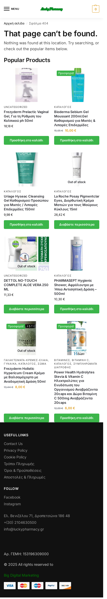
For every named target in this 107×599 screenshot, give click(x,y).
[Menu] (11, 9)
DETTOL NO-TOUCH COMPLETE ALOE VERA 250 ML (26, 284)
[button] (95, 9)
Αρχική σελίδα (14, 23)
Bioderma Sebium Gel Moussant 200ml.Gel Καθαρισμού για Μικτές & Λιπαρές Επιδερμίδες (74, 118)
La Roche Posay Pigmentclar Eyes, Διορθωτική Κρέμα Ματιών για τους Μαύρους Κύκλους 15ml (76, 202)
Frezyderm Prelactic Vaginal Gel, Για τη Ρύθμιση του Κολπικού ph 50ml (26, 116)
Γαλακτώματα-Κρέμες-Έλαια (26, 360)
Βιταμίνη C (80, 360)
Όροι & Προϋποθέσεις (23, 470)
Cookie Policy (15, 457)
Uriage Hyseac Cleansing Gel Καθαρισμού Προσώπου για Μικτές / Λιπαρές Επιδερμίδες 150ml (26, 202)
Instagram (12, 504)
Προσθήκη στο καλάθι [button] (26, 140)
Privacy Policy (15, 450)
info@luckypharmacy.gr (24, 529)
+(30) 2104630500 (20, 522)
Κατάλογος (62, 106)
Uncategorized (15, 106)
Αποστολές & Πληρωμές (24, 477)
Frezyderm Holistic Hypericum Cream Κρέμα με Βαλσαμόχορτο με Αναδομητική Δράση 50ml (24, 375)
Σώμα (42, 363)
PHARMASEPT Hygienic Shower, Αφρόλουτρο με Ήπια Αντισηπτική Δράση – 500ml (75, 287)
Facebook (12, 497)
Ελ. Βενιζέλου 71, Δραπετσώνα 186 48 (37, 516)
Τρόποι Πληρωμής (19, 463)
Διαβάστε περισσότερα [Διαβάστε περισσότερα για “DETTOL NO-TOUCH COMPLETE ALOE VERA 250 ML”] (26, 309)
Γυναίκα (10, 363)
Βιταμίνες (62, 360)
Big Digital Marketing (21, 575)
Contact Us (13, 443)
